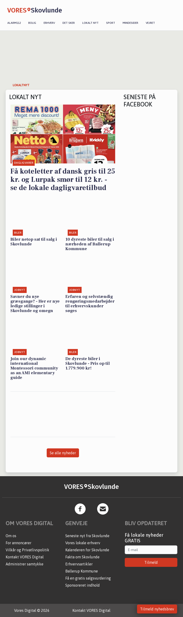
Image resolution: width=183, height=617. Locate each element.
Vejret (150, 22)
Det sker (68, 22)
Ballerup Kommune (81, 571)
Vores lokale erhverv (82, 543)
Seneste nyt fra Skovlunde (87, 536)
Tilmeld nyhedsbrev (157, 609)
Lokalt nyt (90, 22)
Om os (11, 536)
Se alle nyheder (63, 453)
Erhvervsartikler (79, 564)
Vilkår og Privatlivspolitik (27, 550)
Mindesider (130, 22)
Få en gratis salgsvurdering (88, 578)
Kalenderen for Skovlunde (87, 550)
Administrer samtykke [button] (24, 564)
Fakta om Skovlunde (82, 557)
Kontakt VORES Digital (25, 557)
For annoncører (18, 543)
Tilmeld (151, 562)
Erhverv (49, 22)
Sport (110, 22)
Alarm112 (14, 22)
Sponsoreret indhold (82, 585)
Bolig (32, 22)
